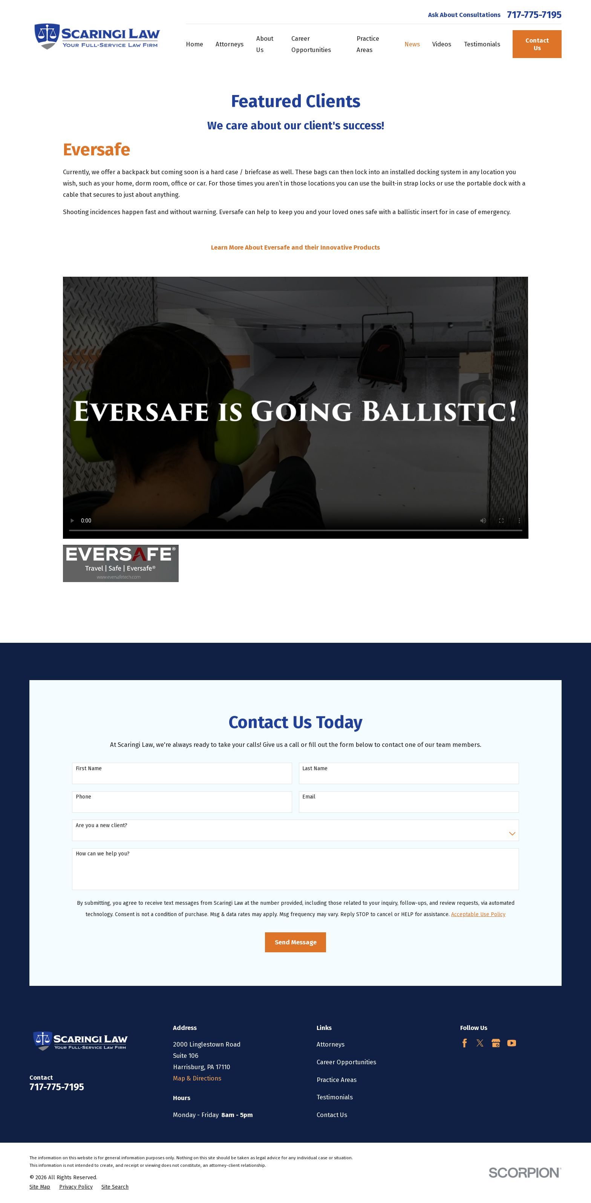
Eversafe (96, 149)
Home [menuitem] (194, 44)
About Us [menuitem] (264, 44)
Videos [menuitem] (441, 44)
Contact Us (537, 44)
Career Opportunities (346, 1062)
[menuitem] (39, 1187)
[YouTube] (511, 1043)
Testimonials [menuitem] (482, 44)
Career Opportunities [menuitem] (311, 44)
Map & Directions (197, 1078)
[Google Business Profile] (495, 1043)
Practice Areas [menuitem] (368, 44)
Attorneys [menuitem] (229, 44)
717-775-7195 (534, 15)
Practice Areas (337, 1079)
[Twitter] (480, 1043)
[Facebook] (464, 1043)
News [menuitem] (412, 44)
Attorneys (330, 1044)
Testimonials (335, 1097)
